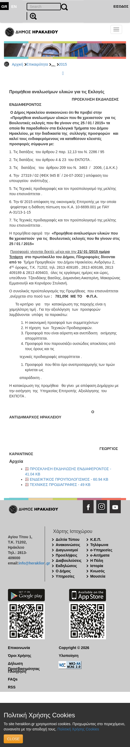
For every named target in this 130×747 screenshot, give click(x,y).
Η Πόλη (96, 560)
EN (14, 6)
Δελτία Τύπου (67, 539)
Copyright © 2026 (74, 648)
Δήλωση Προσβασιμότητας (24, 663)
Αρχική (17, 64)
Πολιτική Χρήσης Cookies (78, 729)
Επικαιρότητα (37, 64)
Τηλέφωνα (99, 545)
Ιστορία (96, 566)
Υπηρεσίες (65, 576)
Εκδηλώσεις (66, 566)
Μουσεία (97, 576)
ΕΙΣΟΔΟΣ (120, 6)
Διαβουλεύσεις (68, 560)
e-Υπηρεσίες (101, 550)
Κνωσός (97, 571)
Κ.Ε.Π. (95, 539)
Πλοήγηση (17, 671)
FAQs (13, 679)
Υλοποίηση (69, 655)
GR (4, 6)
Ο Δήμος (63, 571)
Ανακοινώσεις (68, 545)
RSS (12, 687)
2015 (63, 64)
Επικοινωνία (19, 648)
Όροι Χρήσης (19, 655)
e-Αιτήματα (99, 555)
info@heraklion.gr (34, 563)
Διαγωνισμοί (67, 550)
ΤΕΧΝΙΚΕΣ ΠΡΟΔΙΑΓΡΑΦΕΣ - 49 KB (60, 485)
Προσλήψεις (66, 555)
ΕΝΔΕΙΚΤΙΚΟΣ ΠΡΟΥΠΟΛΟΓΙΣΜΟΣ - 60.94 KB (69, 479)
